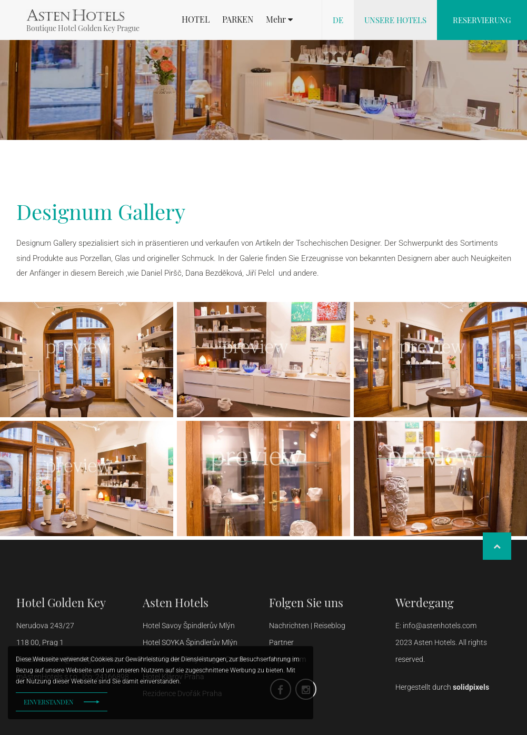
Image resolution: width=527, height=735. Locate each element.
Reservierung (482, 20)
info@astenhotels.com (439, 625)
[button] (279, 19)
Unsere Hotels (395, 20)
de (338, 20)
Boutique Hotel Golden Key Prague (83, 28)
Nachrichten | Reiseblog (307, 625)
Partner (281, 642)
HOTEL (196, 19)
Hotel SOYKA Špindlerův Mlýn (190, 642)
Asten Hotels (175, 602)
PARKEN (237, 19)
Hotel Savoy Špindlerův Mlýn (189, 625)
